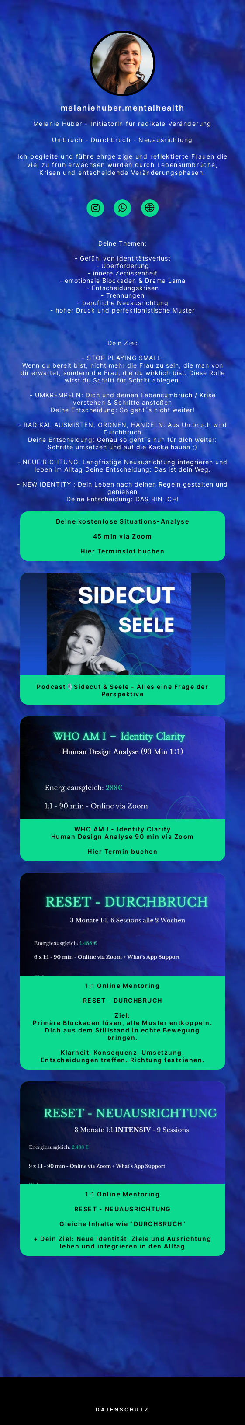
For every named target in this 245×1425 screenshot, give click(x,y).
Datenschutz (122, 1409)
